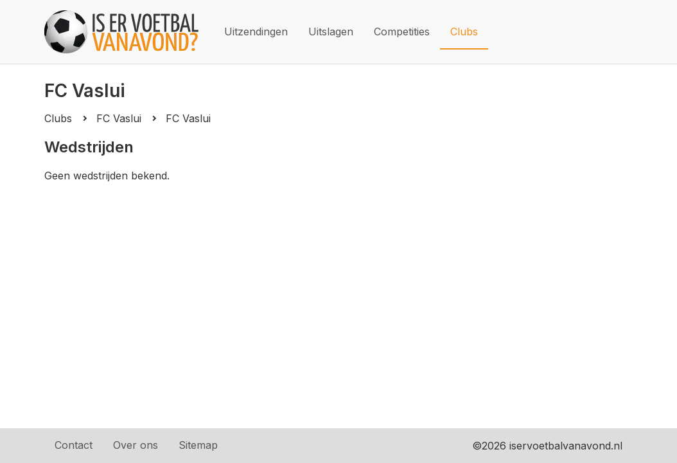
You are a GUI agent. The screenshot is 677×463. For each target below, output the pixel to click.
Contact (73, 445)
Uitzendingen (256, 31)
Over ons (135, 445)
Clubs (464, 31)
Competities (402, 31)
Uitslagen (330, 31)
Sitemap (198, 445)
